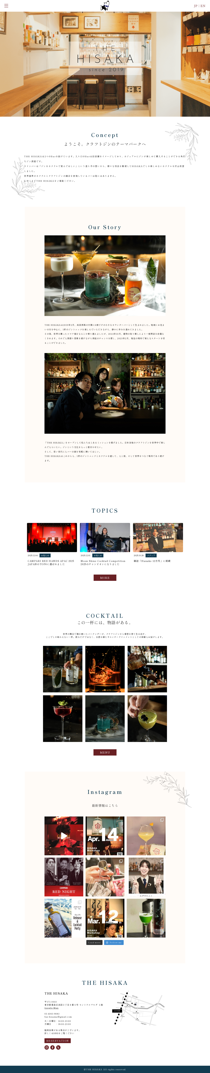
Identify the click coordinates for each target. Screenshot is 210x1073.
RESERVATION (57, 1040)
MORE (105, 578)
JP (196, 5)
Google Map (51, 1007)
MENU (105, 752)
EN (203, 5)
